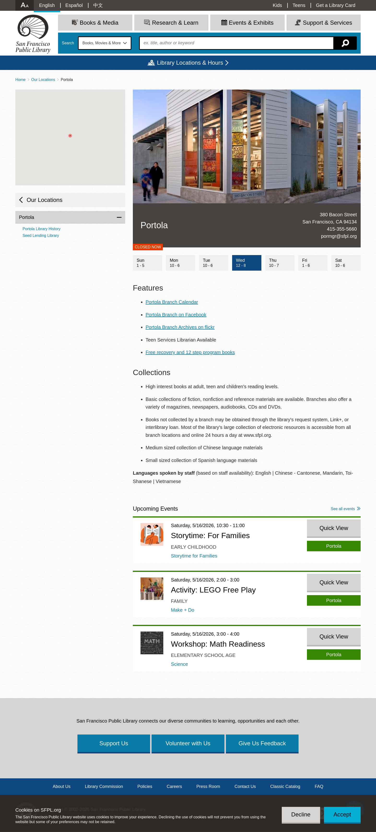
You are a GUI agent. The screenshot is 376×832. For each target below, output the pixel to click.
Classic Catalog (285, 786)
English (47, 5)
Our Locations (43, 80)
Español (74, 5)
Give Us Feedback (262, 743)
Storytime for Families (194, 555)
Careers (174, 786)
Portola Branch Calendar (172, 302)
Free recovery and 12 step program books (190, 352)
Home (20, 80)
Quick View (333, 528)
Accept (342, 814)
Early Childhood (193, 547)
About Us (61, 786)
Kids (277, 5)
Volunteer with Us (188, 743)
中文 (98, 5)
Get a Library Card (335, 5)
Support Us (113, 743)
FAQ (319, 786)
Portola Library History (41, 229)
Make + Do (182, 610)
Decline (301, 814)
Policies (144, 786)
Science (179, 664)
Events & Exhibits (251, 22)
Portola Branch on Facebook (176, 314)
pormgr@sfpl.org (339, 236)
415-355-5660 (342, 229)
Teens (299, 5)
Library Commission (104, 786)
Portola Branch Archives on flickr (180, 327)
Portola (26, 217)
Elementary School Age (203, 655)
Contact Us (245, 786)
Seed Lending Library (41, 236)
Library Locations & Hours (190, 62)
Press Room (208, 786)
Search (68, 43)
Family (179, 601)
